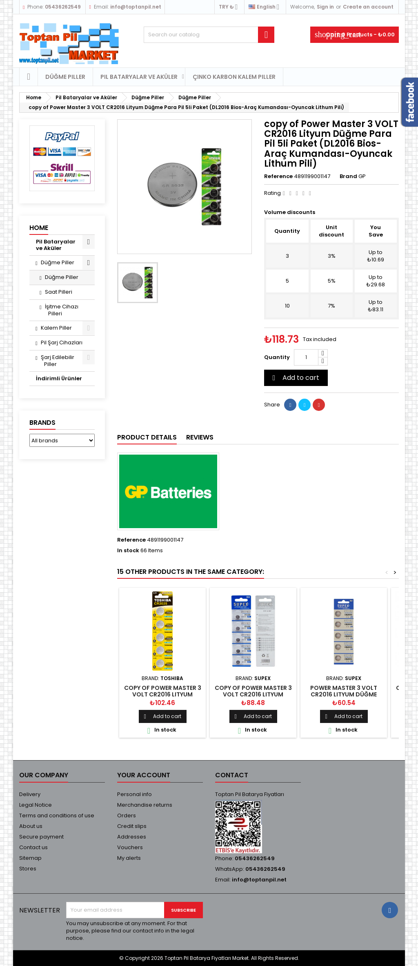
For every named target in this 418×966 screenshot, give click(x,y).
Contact (231, 775)
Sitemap (30, 858)
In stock (128, 550)
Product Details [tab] (147, 437)
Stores (27, 868)
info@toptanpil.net (135, 6)
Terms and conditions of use (56, 815)
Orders (126, 815)
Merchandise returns (144, 805)
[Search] (209, 35)
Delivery (29, 794)
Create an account (368, 6)
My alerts (129, 858)
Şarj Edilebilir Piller (57, 360)
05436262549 (63, 6)
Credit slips (132, 826)
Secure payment (41, 837)
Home (38, 227)
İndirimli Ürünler (59, 378)
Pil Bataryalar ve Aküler (139, 77)
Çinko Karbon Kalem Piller (234, 77)
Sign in (325, 6)
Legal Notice (35, 805)
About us (30, 826)
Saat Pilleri (58, 292)
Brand (348, 176)
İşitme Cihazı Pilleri (61, 310)
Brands (42, 422)
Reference (278, 176)
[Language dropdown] (266, 7)
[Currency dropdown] (230, 7)
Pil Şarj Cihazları (61, 342)
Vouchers (130, 847)
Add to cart (294, 377)
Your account (143, 775)
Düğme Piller (65, 77)
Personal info (134, 794)
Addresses (131, 837)
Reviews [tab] (199, 437)
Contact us (33, 847)
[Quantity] (306, 357)
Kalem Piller (56, 328)
